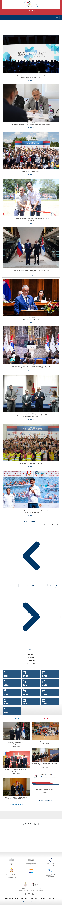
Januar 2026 (31, 664)
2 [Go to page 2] (10, 585)
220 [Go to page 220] (56, 587)
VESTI (16, 898)
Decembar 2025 (31, 667)
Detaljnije (31, 80)
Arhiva (33, 13)
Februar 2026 (31, 660)
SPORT (21, 898)
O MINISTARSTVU (9, 898)
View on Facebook (31, 846)
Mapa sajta (27, 13)
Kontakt (50, 13)
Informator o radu (41, 13)
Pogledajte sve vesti (16, 804)
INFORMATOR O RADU (46, 898)
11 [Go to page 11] (21, 585)
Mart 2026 (31, 657)
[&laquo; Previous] (31, 555)
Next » (55, 523)
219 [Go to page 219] (49, 587)
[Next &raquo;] (31, 616)
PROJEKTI (27, 898)
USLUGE (55, 898)
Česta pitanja (19, 13)
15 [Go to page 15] (45, 585)
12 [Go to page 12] (27, 585)
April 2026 (31, 654)
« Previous (44, 523)
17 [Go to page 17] (56, 585)
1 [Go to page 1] (5, 585)
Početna (12, 13)
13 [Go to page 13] (33, 585)
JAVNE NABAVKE (35, 898)
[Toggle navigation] (57, 17)
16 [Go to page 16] (50, 585)
